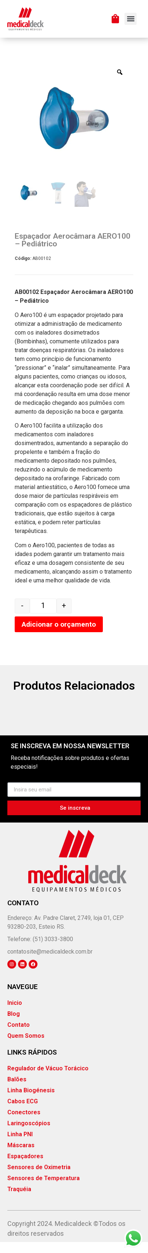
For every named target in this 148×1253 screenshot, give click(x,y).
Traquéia (19, 1200)
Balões (16, 1090)
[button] (130, 19)
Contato (18, 1035)
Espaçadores (25, 1167)
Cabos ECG (22, 1112)
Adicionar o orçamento (59, 635)
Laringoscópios (28, 1134)
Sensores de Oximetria (39, 1178)
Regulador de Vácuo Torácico (48, 1079)
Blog (13, 1024)
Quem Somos (25, 1046)
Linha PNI (20, 1145)
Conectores (23, 1123)
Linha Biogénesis (31, 1101)
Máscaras (21, 1156)
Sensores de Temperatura (43, 1189)
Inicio (14, 1013)
